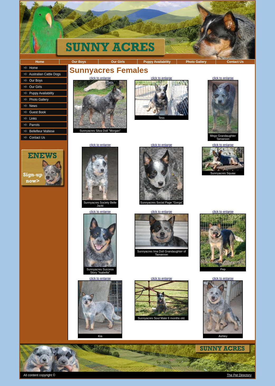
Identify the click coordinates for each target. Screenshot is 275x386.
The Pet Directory (239, 375)
